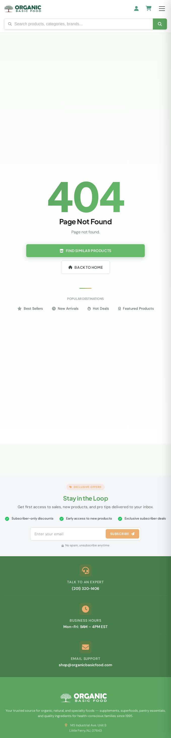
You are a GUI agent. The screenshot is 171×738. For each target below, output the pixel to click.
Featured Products (136, 308)
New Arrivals (65, 308)
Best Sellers (30, 308)
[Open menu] (162, 8)
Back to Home (85, 267)
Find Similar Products (85, 250)
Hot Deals (98, 308)
